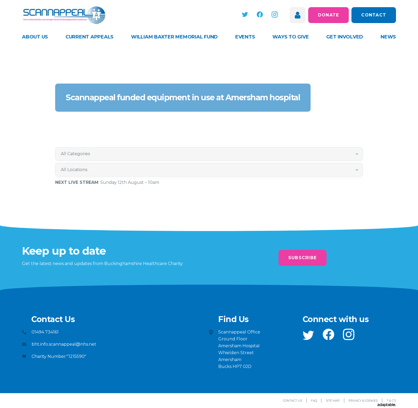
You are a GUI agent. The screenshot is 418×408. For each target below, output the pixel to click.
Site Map (333, 400)
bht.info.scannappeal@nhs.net (64, 344)
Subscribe (302, 257)
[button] (245, 14)
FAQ (314, 400)
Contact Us (292, 400)
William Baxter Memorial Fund (174, 37)
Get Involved (344, 37)
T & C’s (391, 400)
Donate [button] (328, 15)
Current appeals (90, 37)
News (388, 37)
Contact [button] (373, 15)
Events (245, 37)
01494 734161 (45, 332)
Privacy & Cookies (363, 400)
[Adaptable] (386, 405)
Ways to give (290, 37)
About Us (35, 37)
